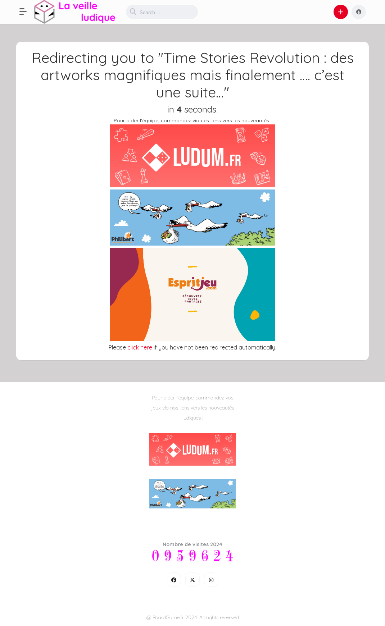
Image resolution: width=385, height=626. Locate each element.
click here (139, 347)
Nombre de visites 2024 (192, 544)
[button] (26, 12)
